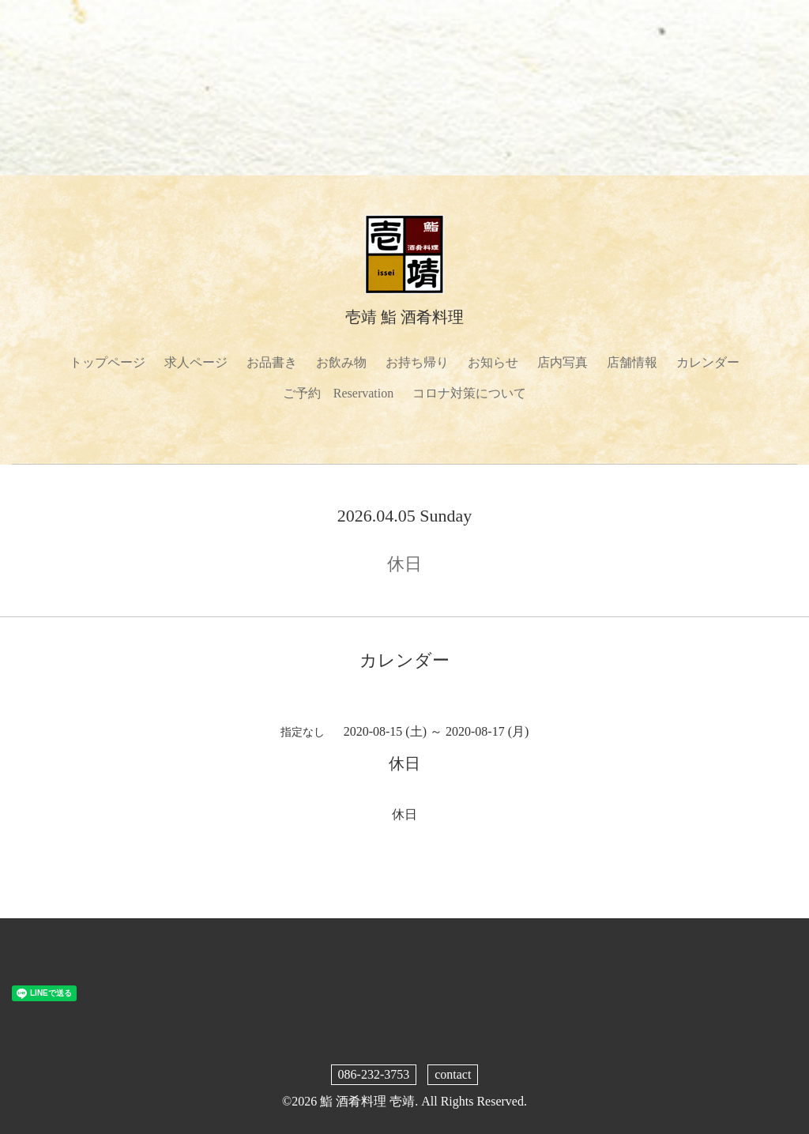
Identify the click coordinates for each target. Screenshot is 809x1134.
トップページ (107, 362)
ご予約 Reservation (338, 393)
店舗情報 (632, 362)
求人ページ (196, 362)
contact (453, 1074)
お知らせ (493, 362)
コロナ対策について (469, 393)
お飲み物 (341, 362)
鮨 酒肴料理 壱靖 (367, 1101)
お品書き (271, 362)
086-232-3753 (374, 1074)
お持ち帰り (417, 362)
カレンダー (707, 362)
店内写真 (562, 362)
